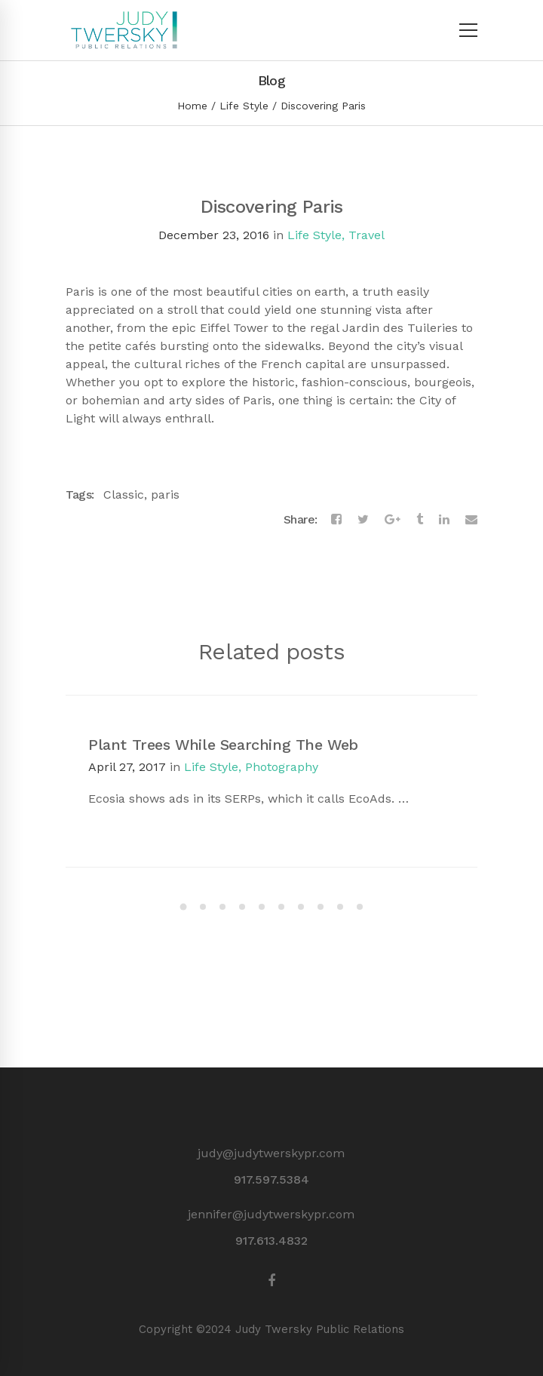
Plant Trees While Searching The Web (223, 745)
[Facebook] (336, 519)
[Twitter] (363, 519)
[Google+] (392, 519)
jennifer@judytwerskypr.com (271, 1214)
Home (192, 106)
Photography (281, 767)
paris (165, 494)
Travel (366, 235)
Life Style (243, 106)
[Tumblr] (419, 519)
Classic (123, 494)
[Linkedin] (444, 519)
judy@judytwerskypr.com (271, 1153)
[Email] (471, 519)
